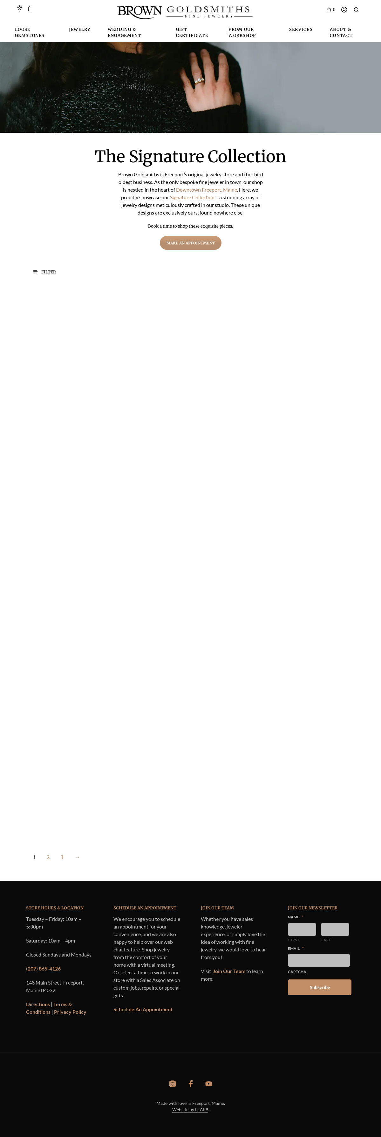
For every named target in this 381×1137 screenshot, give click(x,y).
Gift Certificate (192, 33)
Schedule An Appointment (143, 1009)
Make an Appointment (191, 243)
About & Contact (341, 33)
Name (295, 917)
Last (326, 939)
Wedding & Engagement (124, 33)
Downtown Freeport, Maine (206, 190)
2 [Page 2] (48, 857)
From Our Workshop (242, 33)
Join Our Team (229, 971)
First (293, 939)
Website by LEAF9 (190, 1109)
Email (296, 948)
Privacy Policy (70, 1012)
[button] (331, 10)
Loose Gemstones (30, 33)
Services (301, 29)
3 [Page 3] (62, 857)
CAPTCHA (297, 971)
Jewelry (80, 29)
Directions (38, 1004)
